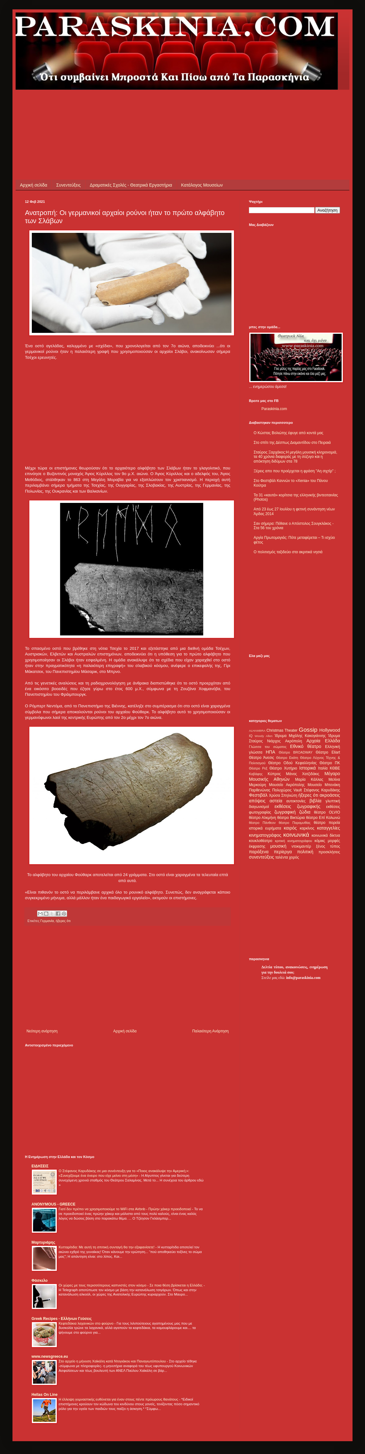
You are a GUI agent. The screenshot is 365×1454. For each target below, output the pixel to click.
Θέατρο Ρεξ (258, 768)
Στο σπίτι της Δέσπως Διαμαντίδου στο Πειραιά (292, 442)
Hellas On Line (44, 1394)
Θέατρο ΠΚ (329, 763)
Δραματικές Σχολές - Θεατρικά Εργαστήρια (131, 185)
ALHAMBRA (257, 730)
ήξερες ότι (63, 921)
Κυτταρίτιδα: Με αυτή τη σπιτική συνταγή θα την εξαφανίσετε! (107, 1247)
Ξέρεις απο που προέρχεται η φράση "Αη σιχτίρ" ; (295, 471)
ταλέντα (281, 857)
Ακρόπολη (293, 741)
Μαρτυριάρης (43, 1242)
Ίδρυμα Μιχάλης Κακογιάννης (300, 736)
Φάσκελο (40, 1280)
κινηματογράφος (265, 835)
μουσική (278, 846)
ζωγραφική (285, 812)
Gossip (308, 729)
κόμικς (319, 841)
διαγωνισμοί (259, 807)
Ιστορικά (307, 767)
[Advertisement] (138, 104)
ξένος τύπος (328, 846)
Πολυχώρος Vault (287, 790)
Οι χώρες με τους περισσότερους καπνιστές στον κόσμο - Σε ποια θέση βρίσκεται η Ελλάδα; (131, 1285)
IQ (250, 736)
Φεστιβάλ (258, 795)
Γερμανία (47, 921)
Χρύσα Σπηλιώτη (283, 795)
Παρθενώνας (259, 790)
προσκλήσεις (329, 852)
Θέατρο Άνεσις (261, 757)
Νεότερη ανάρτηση (42, 1031)
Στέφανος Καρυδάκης (322, 790)
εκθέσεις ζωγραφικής (297, 806)
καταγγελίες (328, 827)
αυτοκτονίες (296, 801)
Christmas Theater (281, 730)
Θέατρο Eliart (328, 752)
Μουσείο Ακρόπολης (286, 785)
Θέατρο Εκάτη (287, 758)
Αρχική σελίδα (33, 185)
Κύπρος (274, 774)
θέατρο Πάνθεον (262, 823)
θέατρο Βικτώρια (291, 817)
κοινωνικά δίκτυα (326, 835)
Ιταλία (323, 768)
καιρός (290, 827)
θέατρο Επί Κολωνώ (323, 817)
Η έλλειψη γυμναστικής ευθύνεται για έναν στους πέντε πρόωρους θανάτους (119, 1399)
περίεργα (283, 851)
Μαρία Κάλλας (309, 779)
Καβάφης (256, 774)
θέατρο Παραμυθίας (295, 823)
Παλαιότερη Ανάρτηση (210, 1031)
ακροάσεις (330, 795)
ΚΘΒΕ (335, 768)
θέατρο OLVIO (327, 812)
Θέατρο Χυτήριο (283, 768)
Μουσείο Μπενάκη (324, 785)
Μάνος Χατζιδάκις (302, 774)
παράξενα (259, 851)
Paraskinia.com (274, 409)
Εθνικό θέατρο (305, 746)
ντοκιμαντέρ (301, 846)
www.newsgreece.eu (50, 1356)
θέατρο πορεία (327, 822)
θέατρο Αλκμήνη (262, 817)
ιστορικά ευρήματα (265, 828)
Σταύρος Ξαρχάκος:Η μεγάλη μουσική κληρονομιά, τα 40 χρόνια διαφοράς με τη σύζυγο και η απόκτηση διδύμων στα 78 (295, 457)
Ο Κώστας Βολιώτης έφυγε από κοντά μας (288, 433)
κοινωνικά (296, 834)
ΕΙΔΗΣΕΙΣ (40, 1166)
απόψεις (257, 800)
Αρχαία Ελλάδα (323, 740)
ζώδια (304, 812)
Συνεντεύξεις (68, 185)
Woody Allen (263, 736)
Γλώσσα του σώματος (268, 747)
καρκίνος (307, 828)
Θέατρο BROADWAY (296, 752)
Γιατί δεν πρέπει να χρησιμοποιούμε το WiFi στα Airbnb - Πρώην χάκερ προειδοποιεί (125, 1209)
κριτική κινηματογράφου (293, 841)
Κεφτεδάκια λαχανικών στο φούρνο (86, 1323)
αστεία (276, 800)
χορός (294, 857)
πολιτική (305, 851)
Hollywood (329, 730)
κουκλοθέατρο (260, 841)
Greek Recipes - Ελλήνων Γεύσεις (62, 1318)
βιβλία (315, 800)
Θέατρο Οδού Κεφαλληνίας (292, 763)
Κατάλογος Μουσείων (202, 185)
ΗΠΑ (270, 752)
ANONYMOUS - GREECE (53, 1204)
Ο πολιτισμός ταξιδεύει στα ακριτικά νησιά (288, 552)
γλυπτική (332, 801)
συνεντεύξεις (261, 857)
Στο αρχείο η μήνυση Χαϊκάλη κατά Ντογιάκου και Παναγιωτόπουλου (113, 1361)
